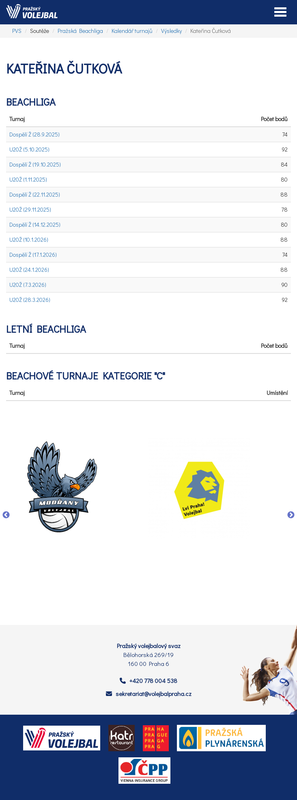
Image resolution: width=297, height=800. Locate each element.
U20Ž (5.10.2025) (29, 149)
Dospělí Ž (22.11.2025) (34, 194)
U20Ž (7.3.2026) (27, 284)
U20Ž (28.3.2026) (29, 300)
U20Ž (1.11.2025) (28, 179)
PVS (17, 31)
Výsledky (171, 31)
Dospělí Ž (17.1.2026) (33, 254)
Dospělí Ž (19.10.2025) (35, 164)
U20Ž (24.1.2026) (29, 269)
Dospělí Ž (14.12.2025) (34, 224)
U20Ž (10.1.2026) (28, 239)
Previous (6, 515)
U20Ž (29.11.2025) (30, 209)
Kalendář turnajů (132, 31)
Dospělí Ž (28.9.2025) (34, 134)
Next (291, 515)
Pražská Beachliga (80, 31)
